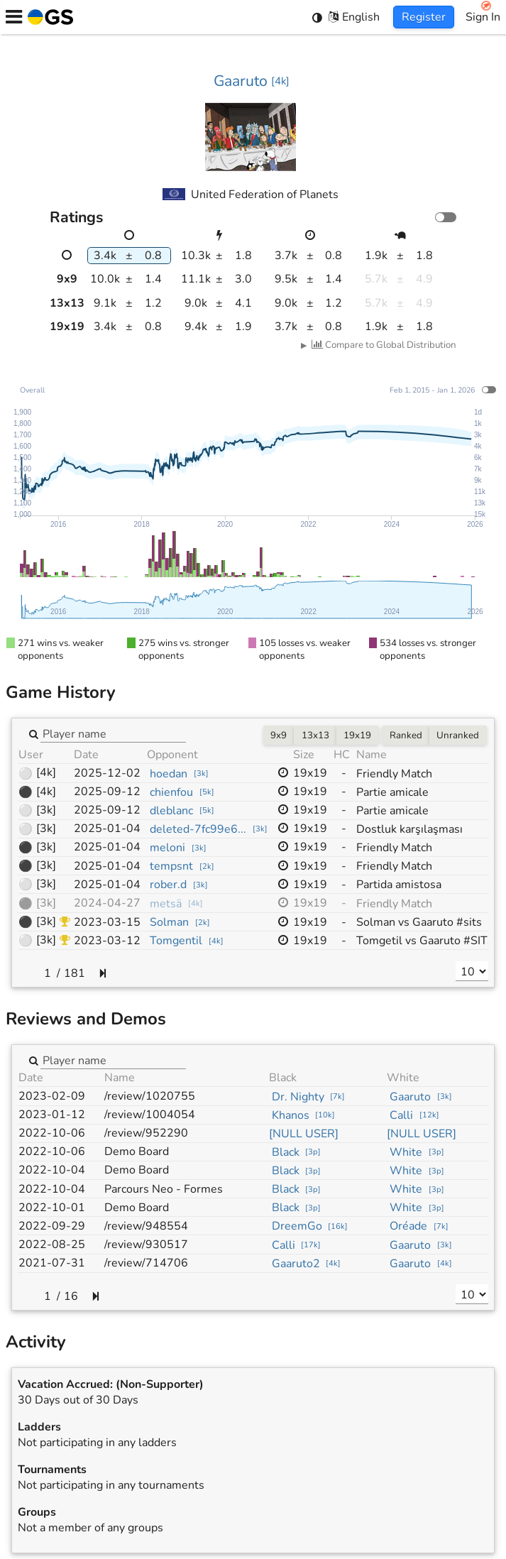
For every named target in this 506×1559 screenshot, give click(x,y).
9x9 (278, 735)
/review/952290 (146, 1133)
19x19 (357, 735)
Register (424, 17)
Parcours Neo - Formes (163, 1189)
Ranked (406, 735)
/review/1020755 (149, 1096)
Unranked (457, 735)
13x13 (315, 735)
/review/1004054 (149, 1114)
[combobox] (113, 733)
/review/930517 (146, 1244)
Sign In (483, 17)
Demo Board (136, 1151)
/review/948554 (146, 1226)
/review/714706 (146, 1263)
